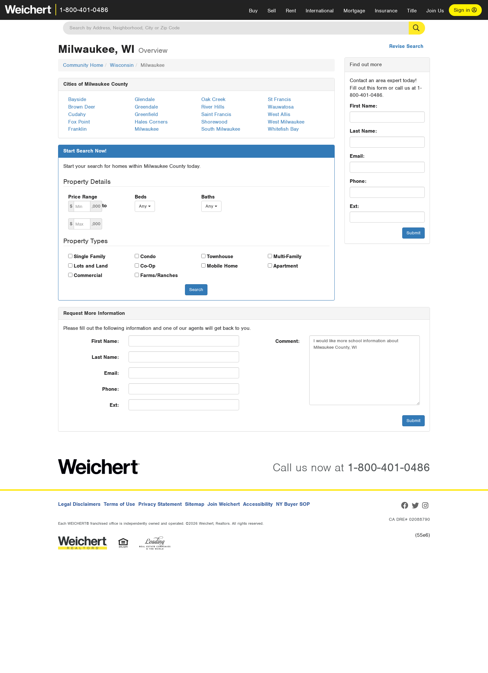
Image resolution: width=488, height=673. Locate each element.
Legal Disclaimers (79, 504)
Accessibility (258, 504)
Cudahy (77, 114)
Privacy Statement (160, 504)
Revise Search (406, 46)
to (104, 205)
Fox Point (79, 122)
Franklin (77, 129)
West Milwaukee (286, 122)
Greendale (146, 107)
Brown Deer (81, 107)
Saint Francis (216, 114)
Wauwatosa (281, 107)
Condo (148, 256)
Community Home (83, 65)
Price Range (82, 197)
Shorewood (214, 122)
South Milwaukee (220, 129)
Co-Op (147, 266)
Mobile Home (222, 266)
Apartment (285, 266)
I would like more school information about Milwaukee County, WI (364, 370)
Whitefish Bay (283, 129)
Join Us (435, 10)
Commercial (88, 275)
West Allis (279, 114)
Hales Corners (151, 122)
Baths (208, 197)
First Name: (363, 106)
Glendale (145, 99)
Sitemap (194, 504)
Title (412, 10)
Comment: (287, 341)
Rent (291, 10)
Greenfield (146, 114)
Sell (271, 10)
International (320, 10)
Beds (140, 197)
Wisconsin (122, 65)
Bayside (77, 99)
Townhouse (220, 256)
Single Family (89, 256)
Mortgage (354, 10)
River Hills (212, 107)
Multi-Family (287, 256)
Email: (357, 156)
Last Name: (363, 131)
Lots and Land (91, 266)
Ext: (354, 206)
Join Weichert (223, 504)
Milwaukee (147, 129)
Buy (253, 10)
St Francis (279, 99)
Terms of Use (119, 504)
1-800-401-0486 (83, 10)
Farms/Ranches (159, 275)
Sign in (465, 10)
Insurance (386, 10)
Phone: (358, 181)
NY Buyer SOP (293, 504)
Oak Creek (213, 99)
